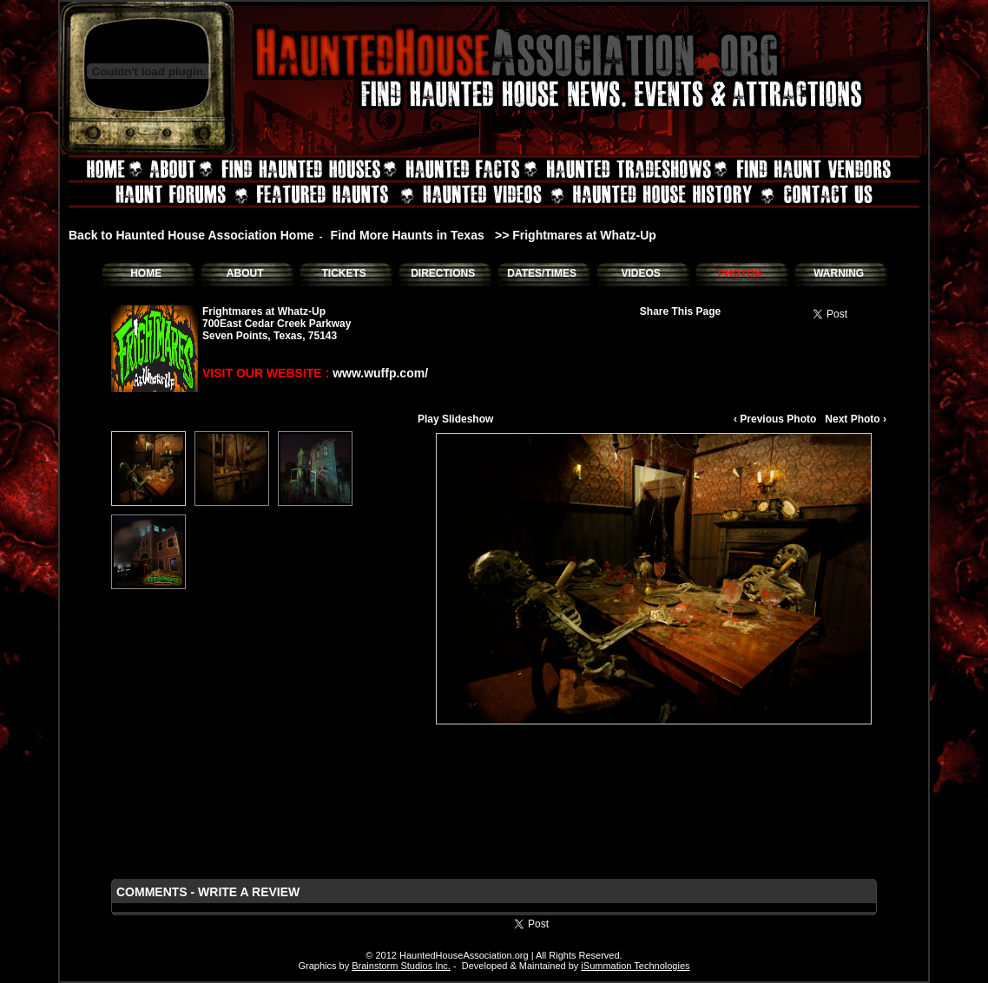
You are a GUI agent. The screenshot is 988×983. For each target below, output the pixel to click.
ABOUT (245, 273)
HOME (145, 273)
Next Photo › (855, 419)
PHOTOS (739, 273)
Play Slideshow (455, 419)
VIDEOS (640, 273)
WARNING (838, 273)
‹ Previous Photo (775, 419)
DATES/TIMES (541, 273)
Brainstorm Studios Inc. (401, 965)
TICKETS (343, 273)
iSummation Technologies (635, 965)
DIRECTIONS (443, 273)
